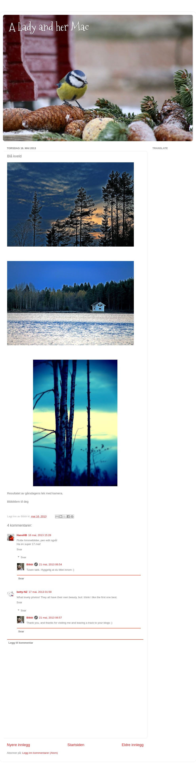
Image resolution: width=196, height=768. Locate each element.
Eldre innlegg (133, 745)
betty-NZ (22, 591)
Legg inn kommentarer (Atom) (40, 752)
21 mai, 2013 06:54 (50, 564)
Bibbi (30, 564)
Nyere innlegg (18, 745)
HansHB (22, 535)
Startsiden (76, 745)
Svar (19, 549)
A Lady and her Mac (49, 26)
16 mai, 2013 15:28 (39, 535)
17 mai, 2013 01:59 (40, 591)
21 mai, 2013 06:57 (50, 617)
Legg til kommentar (21, 642)
